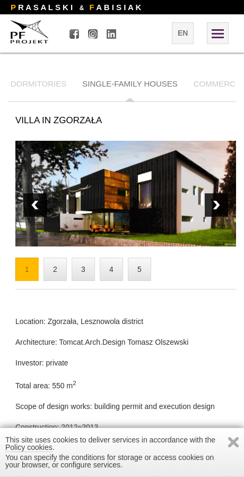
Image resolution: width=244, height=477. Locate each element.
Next (35, 205)
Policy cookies (29, 447)
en (183, 33)
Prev (216, 205)
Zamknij (233, 442)
